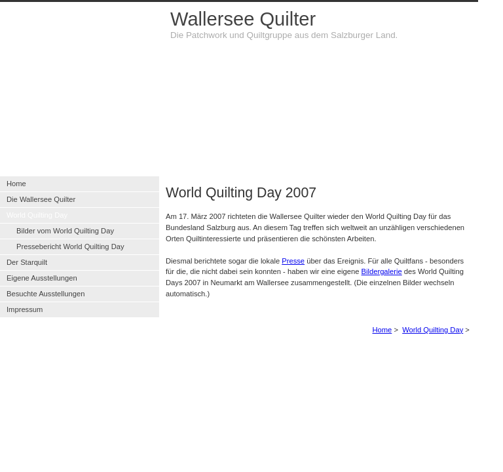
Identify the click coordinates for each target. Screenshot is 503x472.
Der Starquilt (27, 262)
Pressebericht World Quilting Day (70, 246)
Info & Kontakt (281, 360)
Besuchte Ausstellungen (45, 294)
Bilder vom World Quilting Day (65, 231)
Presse (293, 261)
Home (382, 330)
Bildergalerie (382, 271)
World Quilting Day (432, 330)
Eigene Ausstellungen (42, 278)
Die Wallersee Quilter (41, 199)
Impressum (25, 309)
